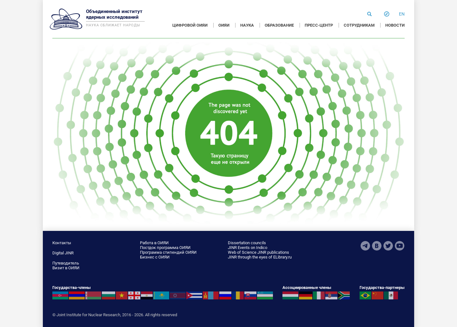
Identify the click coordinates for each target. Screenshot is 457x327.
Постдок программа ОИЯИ (165, 247)
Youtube (399, 246)
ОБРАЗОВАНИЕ (279, 25)
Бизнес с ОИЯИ (154, 257)
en (402, 13)
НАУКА (247, 25)
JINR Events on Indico (247, 247)
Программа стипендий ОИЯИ (168, 252)
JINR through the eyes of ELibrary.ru (260, 257)
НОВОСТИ (395, 25)
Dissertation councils (247, 242)
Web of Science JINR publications (258, 252)
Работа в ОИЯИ (154, 242)
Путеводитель (65, 263)
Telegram (365, 246)
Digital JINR (63, 253)
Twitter (388, 246)
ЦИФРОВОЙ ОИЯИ (190, 25)
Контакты (61, 242)
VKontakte (377, 246)
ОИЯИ (223, 25)
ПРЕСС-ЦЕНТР (319, 25)
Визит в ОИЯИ (65, 267)
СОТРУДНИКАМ (359, 25)
